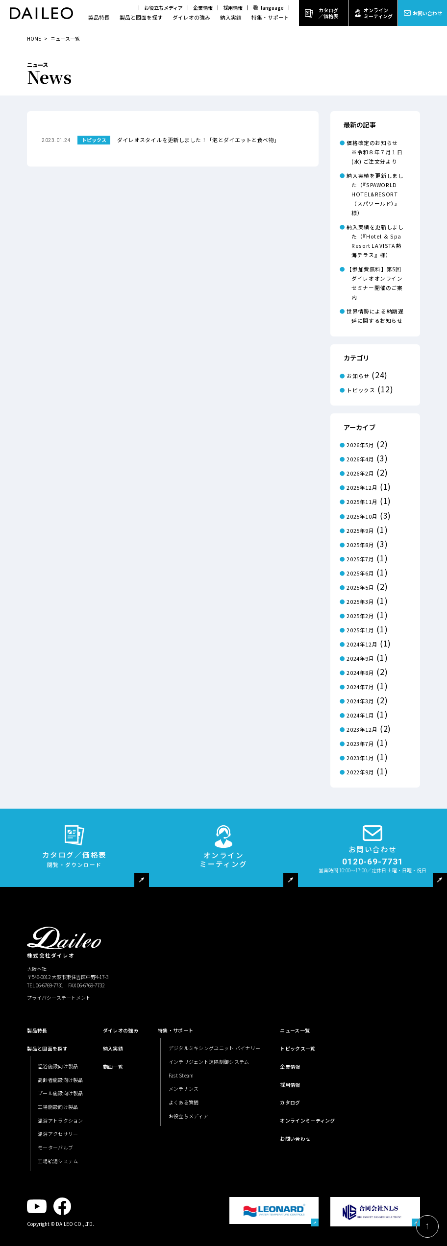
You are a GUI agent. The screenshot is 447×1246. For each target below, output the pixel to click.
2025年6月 (360, 573)
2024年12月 (362, 644)
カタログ (290, 1102)
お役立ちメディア (163, 7)
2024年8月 (360, 672)
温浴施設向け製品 (58, 1066)
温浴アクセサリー (58, 1133)
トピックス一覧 (297, 1048)
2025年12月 (362, 487)
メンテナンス (184, 1088)
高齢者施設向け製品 (60, 1079)
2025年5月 (360, 587)
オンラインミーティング (378, 13)
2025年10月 (362, 516)
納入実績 (231, 17)
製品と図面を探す (141, 17)
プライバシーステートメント (59, 997)
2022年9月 (360, 772)
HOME (34, 38)
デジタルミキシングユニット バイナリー (215, 1048)
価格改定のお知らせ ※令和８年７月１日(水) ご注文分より (375, 152)
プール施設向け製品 (60, 1093)
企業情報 (203, 7)
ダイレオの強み (191, 17)
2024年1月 (360, 715)
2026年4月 (360, 459)
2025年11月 (362, 501)
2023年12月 (362, 729)
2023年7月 (360, 743)
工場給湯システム (58, 1161)
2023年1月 (360, 758)
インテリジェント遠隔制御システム (209, 1061)
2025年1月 (360, 630)
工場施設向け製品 (58, 1106)
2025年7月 (360, 559)
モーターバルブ (55, 1147)
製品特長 (99, 17)
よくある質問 (184, 1102)
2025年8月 (360, 545)
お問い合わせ (427, 13)
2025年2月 (360, 616)
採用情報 (233, 7)
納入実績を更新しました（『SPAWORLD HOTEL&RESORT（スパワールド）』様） (375, 194)
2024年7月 (360, 687)
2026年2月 (360, 473)
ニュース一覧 (295, 1030)
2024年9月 (360, 658)
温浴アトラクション (60, 1120)
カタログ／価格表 (328, 13)
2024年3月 (360, 701)
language (272, 7)
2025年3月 (360, 601)
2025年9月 (360, 530)
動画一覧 (113, 1066)
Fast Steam (181, 1075)
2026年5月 (360, 445)
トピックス (361, 390)
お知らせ (358, 376)
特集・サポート (270, 17)
